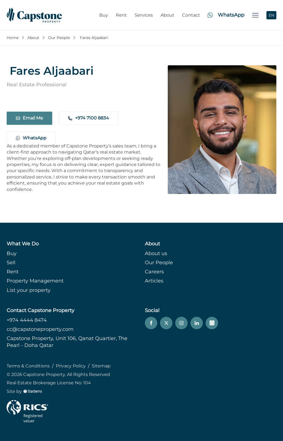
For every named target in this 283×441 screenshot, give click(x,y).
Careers (154, 272)
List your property (29, 290)
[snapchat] (212, 323)
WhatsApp (31, 129)
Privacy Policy (71, 366)
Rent (121, 15)
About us (156, 253)
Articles (154, 281)
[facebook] (151, 323)
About (167, 15)
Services (144, 15)
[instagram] (181, 323)
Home (13, 37)
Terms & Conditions (28, 366)
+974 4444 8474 (27, 320)
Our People (59, 37)
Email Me (29, 108)
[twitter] (166, 323)
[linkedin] (196, 323)
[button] (255, 15)
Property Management (35, 281)
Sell (11, 263)
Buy (103, 15)
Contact (191, 15)
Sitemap (101, 366)
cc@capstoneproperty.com (40, 329)
